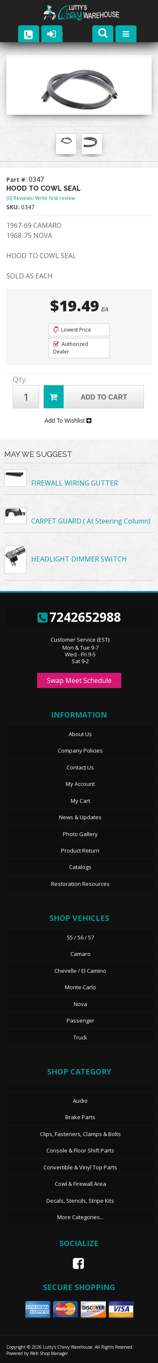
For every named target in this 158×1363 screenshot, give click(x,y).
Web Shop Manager (49, 1353)
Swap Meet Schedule (79, 680)
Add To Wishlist (68, 420)
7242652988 (79, 617)
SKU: (13, 207)
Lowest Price (72, 329)
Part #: (17, 179)
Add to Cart (85, 396)
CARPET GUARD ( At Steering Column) (90, 521)
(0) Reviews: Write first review (40, 198)
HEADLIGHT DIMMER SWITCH (79, 559)
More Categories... (80, 1217)
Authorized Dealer (70, 347)
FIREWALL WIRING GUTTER (74, 483)
